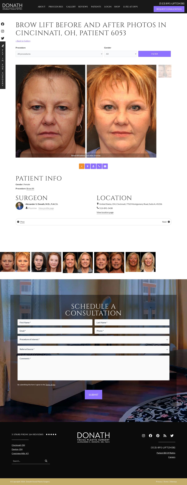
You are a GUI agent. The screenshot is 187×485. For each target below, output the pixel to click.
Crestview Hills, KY (20, 453)
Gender (107, 47)
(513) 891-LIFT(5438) (171, 3)
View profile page (46, 208)
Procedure (21, 47)
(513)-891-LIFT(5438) (163, 447)
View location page (105, 212)
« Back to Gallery (23, 41)
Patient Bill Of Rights (166, 453)
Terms (166, 482)
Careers (171, 457)
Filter (154, 54)
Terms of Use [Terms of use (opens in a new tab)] (50, 385)
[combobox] (27, 461)
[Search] (46, 461)
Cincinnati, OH (18, 445)
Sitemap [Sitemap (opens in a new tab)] (173, 482)
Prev (21, 221)
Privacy (159, 482)
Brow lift (30, 188)
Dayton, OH (17, 449)
